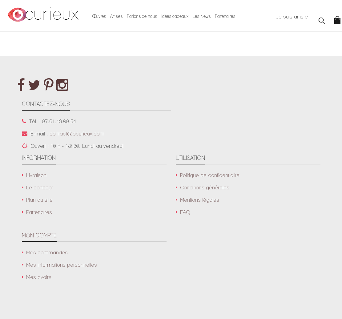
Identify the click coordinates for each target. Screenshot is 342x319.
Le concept (39, 187)
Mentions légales (199, 199)
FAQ (185, 212)
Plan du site (39, 199)
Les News (202, 16)
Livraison (36, 175)
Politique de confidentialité (209, 175)
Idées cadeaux (174, 16)
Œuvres (99, 16)
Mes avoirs (38, 277)
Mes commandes (47, 252)
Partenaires (225, 16)
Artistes (116, 16)
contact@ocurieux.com (77, 133)
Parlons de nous (142, 16)
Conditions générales (204, 187)
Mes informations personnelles (61, 264)
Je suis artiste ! (293, 16)
